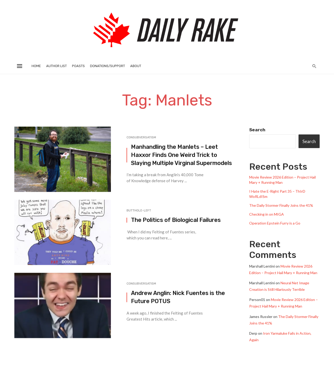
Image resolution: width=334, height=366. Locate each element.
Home (36, 66)
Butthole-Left (139, 210)
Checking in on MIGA (266, 214)
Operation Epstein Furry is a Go (274, 223)
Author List (56, 66)
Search (257, 129)
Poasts (78, 66)
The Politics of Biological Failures (176, 219)
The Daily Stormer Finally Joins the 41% (281, 205)
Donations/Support (107, 66)
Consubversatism (141, 137)
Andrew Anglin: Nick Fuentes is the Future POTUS (178, 297)
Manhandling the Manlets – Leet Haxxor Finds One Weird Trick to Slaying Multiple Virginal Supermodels (181, 155)
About (135, 66)
